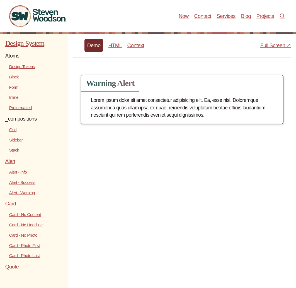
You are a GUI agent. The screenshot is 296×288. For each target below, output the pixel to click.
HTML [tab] (115, 45)
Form (13, 87)
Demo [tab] (94, 45)
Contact (202, 16)
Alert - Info (18, 172)
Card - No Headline (26, 224)
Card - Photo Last (24, 255)
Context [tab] (135, 45)
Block (14, 77)
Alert (10, 161)
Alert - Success (22, 182)
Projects (265, 16)
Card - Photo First (24, 245)
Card (10, 204)
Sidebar (16, 140)
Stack (14, 150)
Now (184, 16)
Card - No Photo (23, 235)
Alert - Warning (22, 192)
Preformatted (20, 107)
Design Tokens (22, 66)
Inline (13, 97)
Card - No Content (25, 214)
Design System (24, 43)
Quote (12, 267)
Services (226, 16)
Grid (13, 129)
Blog (246, 16)
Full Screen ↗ (275, 45)
